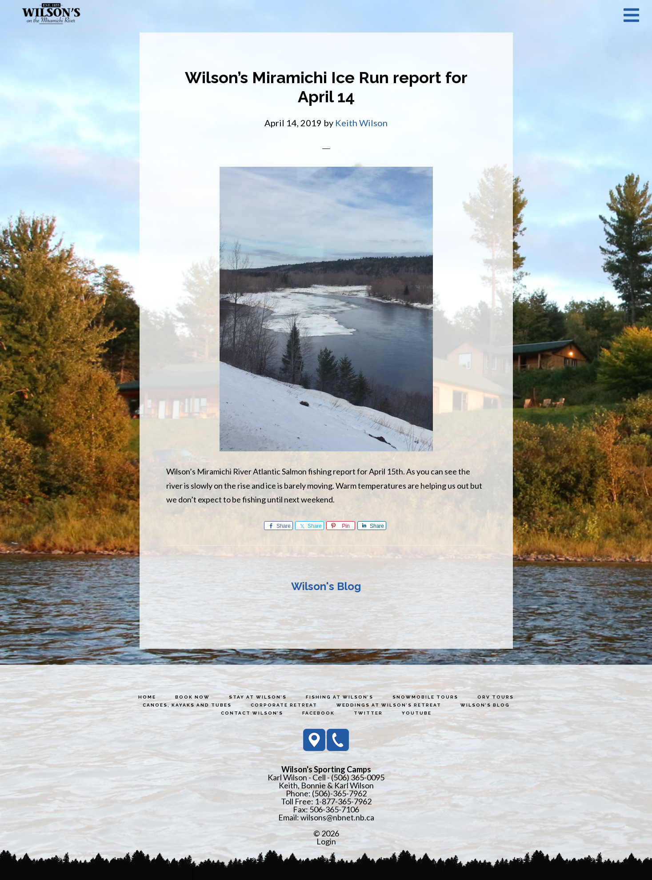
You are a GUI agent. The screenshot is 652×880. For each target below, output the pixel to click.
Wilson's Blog (326, 586)
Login (326, 841)
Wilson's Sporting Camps (51, 14)
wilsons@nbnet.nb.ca (337, 817)
